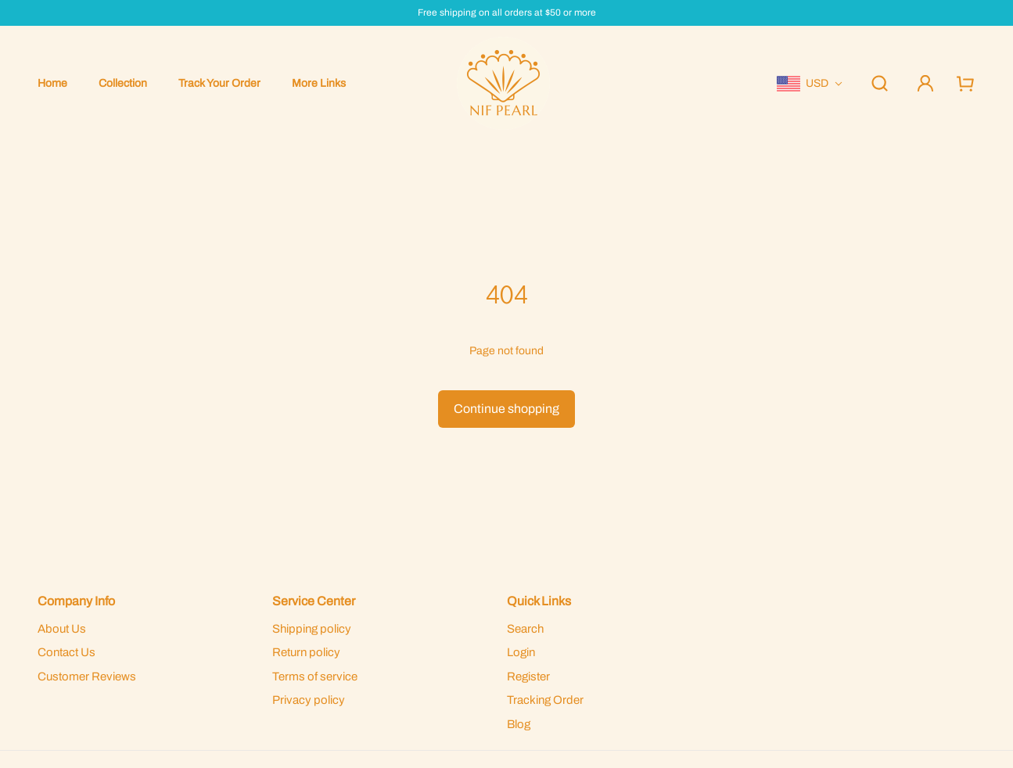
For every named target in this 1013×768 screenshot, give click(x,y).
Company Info (76, 601)
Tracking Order (545, 700)
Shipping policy (311, 629)
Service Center (313, 601)
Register (528, 676)
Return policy (306, 652)
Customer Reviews (87, 676)
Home (52, 83)
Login (521, 652)
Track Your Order (219, 83)
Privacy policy (308, 700)
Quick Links (539, 601)
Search (525, 629)
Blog (518, 724)
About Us (62, 629)
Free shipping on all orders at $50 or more (507, 13)
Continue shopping (506, 408)
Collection (123, 83)
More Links (319, 83)
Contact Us (66, 652)
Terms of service (314, 676)
